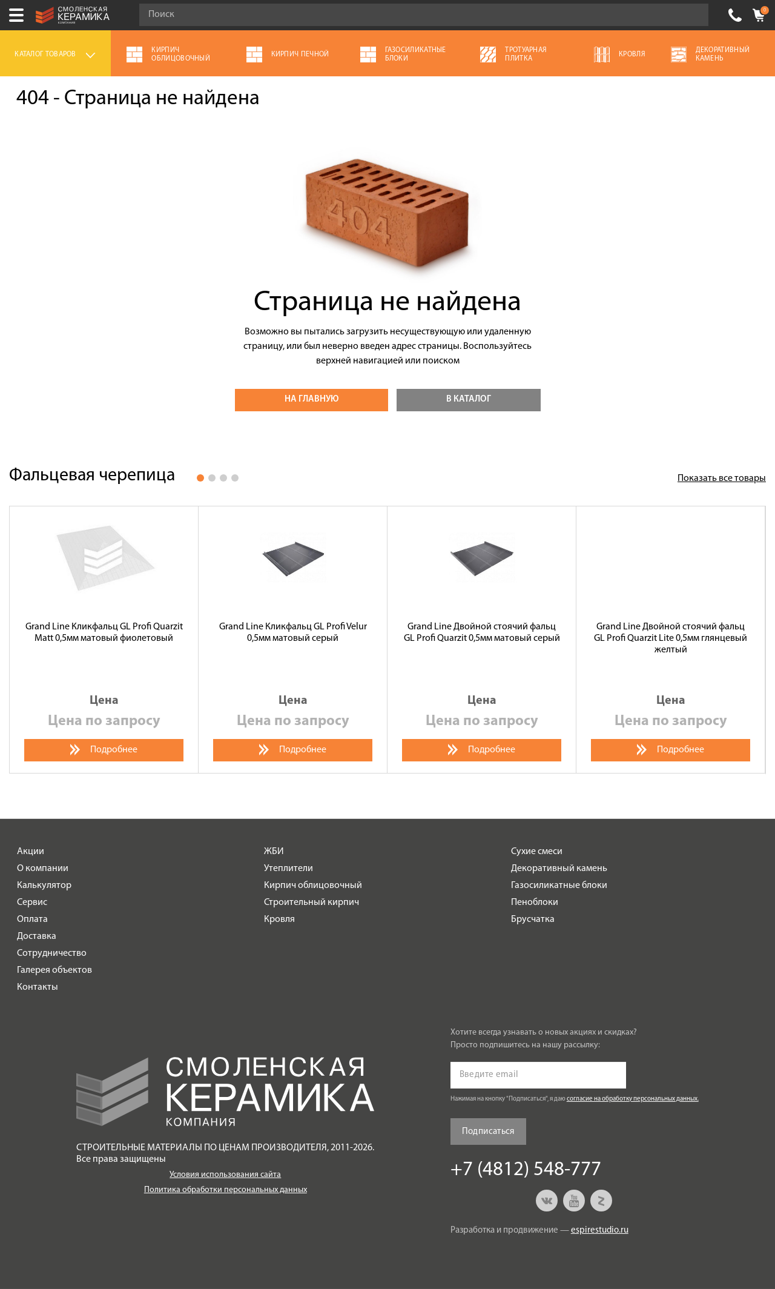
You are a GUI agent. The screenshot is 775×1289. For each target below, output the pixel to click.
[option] (104, 640)
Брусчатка (533, 919)
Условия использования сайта (225, 1174)
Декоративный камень (559, 868)
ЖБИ (274, 852)
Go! (693, 15)
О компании (42, 868)
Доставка (36, 936)
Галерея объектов (54, 970)
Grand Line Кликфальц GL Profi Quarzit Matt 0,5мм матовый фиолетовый (104, 632)
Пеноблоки (534, 902)
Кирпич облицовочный (313, 885)
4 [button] (235, 478)
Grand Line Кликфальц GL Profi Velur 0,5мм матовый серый (293, 632)
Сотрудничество (52, 953)
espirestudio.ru (599, 1230)
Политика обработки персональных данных (225, 1190)
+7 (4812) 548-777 (735, 15)
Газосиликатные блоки (559, 885)
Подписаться (488, 1131)
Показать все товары (722, 478)
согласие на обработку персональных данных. (633, 1099)
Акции (30, 852)
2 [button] (212, 478)
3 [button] (223, 478)
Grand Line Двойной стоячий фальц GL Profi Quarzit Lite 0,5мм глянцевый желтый (670, 638)
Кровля (279, 919)
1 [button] (200, 478)
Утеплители (288, 868)
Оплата (32, 919)
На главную (311, 399)
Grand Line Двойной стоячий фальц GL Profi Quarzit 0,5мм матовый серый (482, 632)
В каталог (468, 399)
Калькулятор (44, 885)
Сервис (32, 902)
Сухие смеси (536, 852)
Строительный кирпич (311, 902)
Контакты (37, 987)
